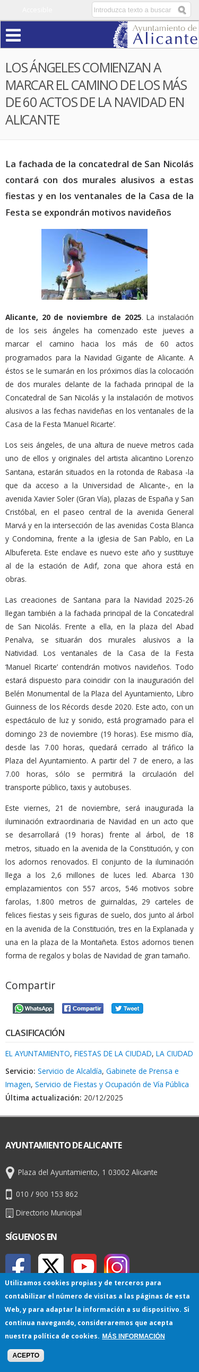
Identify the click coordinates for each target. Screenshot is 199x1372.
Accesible (37, 9)
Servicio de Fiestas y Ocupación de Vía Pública (112, 1084)
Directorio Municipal (49, 1212)
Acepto (25, 1355)
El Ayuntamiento (37, 1053)
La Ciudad (174, 1053)
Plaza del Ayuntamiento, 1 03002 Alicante (88, 1172)
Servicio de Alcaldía (70, 1071)
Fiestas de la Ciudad (113, 1053)
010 (22, 1194)
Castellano (65, 9)
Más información (133, 1336)
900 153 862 (57, 1194)
